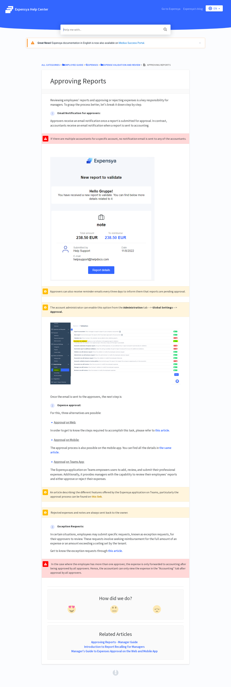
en (213, 8)
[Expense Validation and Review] (120, 64)
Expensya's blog (193, 9)
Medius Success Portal (131, 43)
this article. (162, 430)
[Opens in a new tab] (115, 672)
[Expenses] (92, 64)
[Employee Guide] (72, 64)
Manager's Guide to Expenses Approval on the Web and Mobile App (114, 651)
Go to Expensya (171, 9)
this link (97, 496)
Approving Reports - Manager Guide (114, 642)
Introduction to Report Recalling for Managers (114, 647)
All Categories (51, 64)
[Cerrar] (200, 43)
